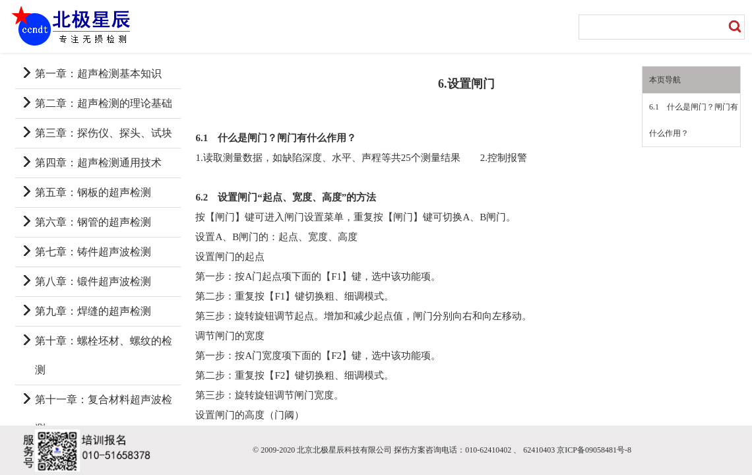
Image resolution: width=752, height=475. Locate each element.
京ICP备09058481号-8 (594, 450)
